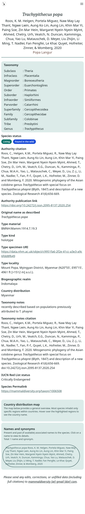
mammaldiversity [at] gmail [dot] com (52, 481)
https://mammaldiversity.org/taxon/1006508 (31, 391)
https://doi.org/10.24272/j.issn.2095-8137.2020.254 (36, 205)
